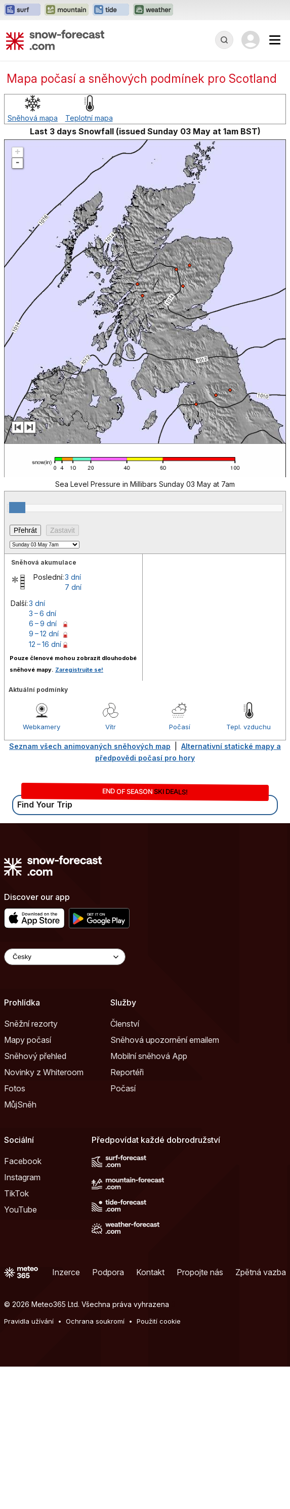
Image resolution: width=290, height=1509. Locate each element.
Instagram (22, 1177)
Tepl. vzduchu (248, 727)
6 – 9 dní (43, 623)
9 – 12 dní (44, 633)
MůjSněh (20, 1104)
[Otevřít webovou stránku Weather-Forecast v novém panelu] (153, 10)
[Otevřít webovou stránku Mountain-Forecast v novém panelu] (67, 10)
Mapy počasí (27, 1040)
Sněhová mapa (33, 118)
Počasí (179, 727)
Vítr (110, 727)
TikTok (16, 1193)
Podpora (108, 1272)
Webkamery (41, 727)
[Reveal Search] (224, 40)
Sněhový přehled (35, 1056)
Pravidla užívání (29, 1321)
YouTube (20, 1209)
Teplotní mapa (89, 118)
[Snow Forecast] (55, 40)
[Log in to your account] (250, 40)
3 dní (73, 577)
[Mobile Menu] (275, 40)
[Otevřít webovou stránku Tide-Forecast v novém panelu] (111, 10)
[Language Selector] (65, 956)
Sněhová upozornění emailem (164, 1040)
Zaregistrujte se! (79, 669)
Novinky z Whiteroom (44, 1072)
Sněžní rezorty (31, 1024)
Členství (124, 1024)
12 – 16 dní (45, 644)
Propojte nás (200, 1272)
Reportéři (127, 1072)
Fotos (14, 1088)
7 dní (73, 587)
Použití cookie (159, 1321)
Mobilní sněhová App (148, 1056)
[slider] (17, 507)
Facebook (23, 1161)
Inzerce (66, 1272)
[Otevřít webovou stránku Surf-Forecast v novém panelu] (22, 10)
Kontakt (150, 1272)
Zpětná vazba (260, 1272)
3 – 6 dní (42, 613)
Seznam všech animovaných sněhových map (90, 746)
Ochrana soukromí (95, 1321)
